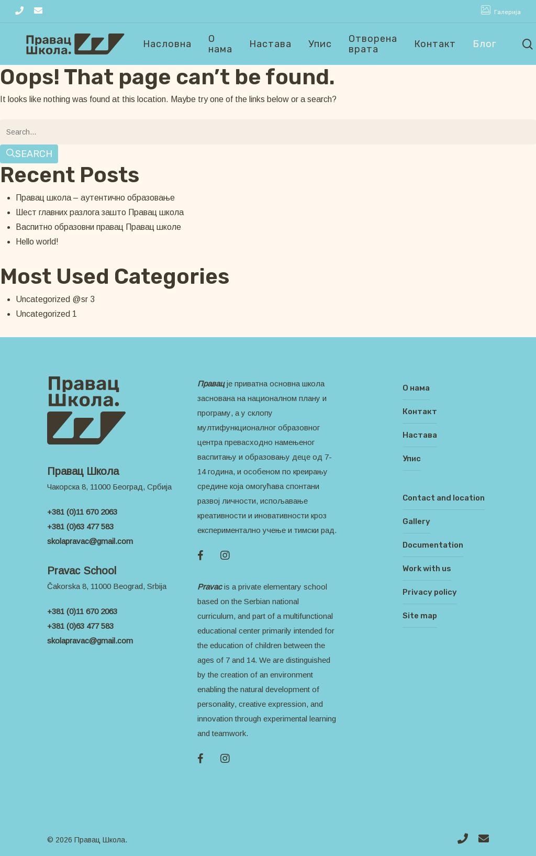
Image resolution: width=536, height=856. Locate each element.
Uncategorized (43, 313)
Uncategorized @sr (52, 299)
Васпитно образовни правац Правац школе (98, 227)
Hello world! (37, 241)
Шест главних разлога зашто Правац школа (100, 212)
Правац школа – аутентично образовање (95, 197)
